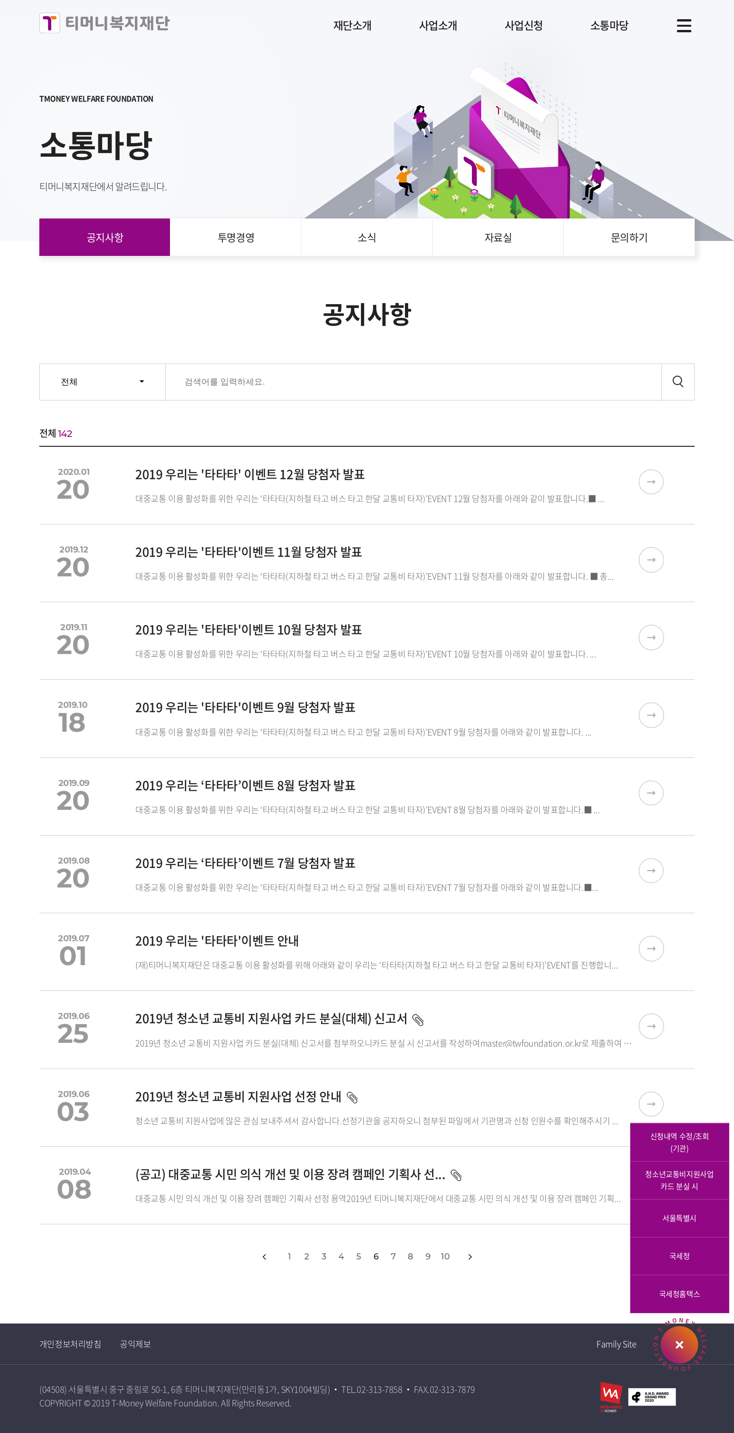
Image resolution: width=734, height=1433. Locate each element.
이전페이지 (264, 1257)
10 (445, 1256)
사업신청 (518, 25)
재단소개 (340, 25)
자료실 (498, 237)
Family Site (616, 1344)
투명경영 (236, 237)
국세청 (679, 1255)
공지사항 (105, 237)
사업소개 (429, 25)
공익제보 (135, 1344)
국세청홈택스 (679, 1293)
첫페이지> (243, 1257)
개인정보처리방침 (70, 1344)
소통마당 (607, 25)
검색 (678, 382)
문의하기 (629, 237)
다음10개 (491, 1257)
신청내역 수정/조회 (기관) (679, 1142)
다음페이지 (470, 1257)
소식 (367, 237)
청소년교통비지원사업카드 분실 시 (679, 1180)
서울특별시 (679, 1217)
